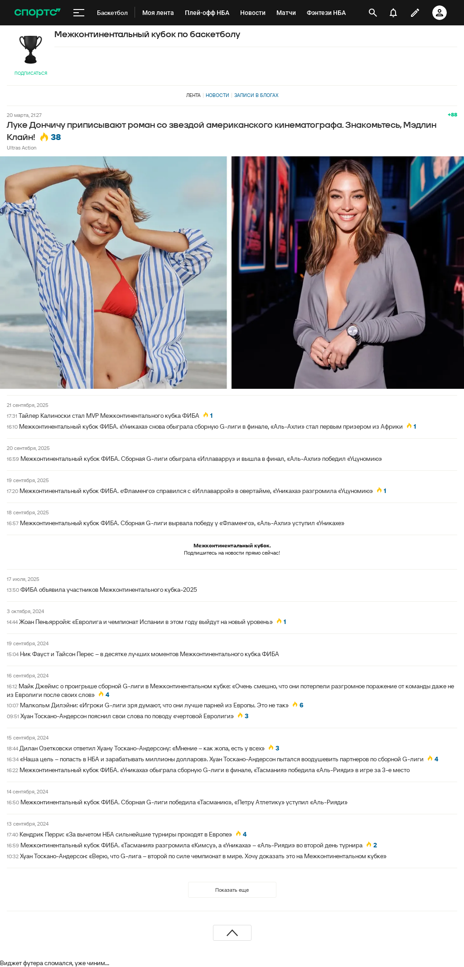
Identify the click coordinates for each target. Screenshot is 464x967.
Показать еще (232, 889)
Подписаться (30, 73)
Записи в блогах (256, 95)
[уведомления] (393, 13)
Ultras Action (21, 147)
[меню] (79, 12)
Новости (217, 95)
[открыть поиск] (372, 13)
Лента (193, 95)
